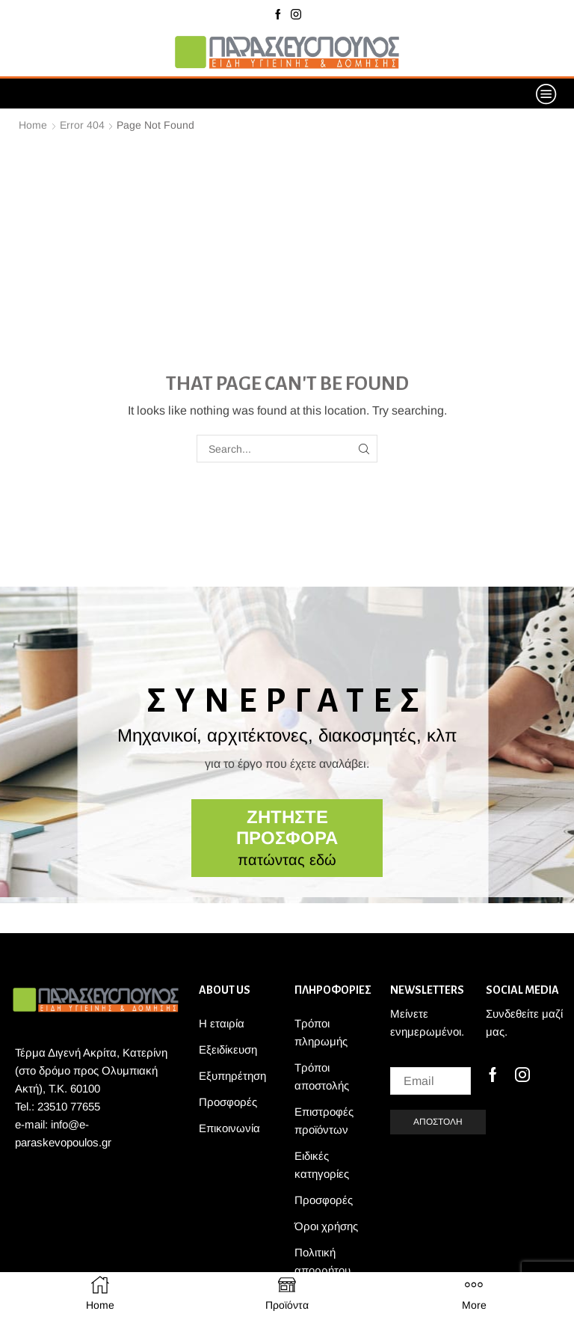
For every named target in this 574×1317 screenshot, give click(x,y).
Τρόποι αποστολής (321, 1076)
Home (33, 125)
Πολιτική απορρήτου (322, 1261)
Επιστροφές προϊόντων (324, 1120)
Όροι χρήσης (326, 1226)
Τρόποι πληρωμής (321, 1032)
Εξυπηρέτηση (232, 1075)
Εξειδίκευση (228, 1049)
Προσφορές (228, 1102)
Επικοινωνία (229, 1128)
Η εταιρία (221, 1023)
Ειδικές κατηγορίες (321, 1164)
